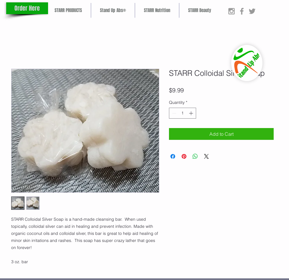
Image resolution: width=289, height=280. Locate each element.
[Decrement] (173, 113)
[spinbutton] (182, 113)
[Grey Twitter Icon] (252, 11)
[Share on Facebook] (172, 156)
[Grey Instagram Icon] (231, 11)
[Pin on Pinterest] (184, 156)
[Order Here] (27, 8)
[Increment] (191, 113)
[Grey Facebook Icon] (241, 11)
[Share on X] (206, 156)
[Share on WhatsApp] (195, 156)
